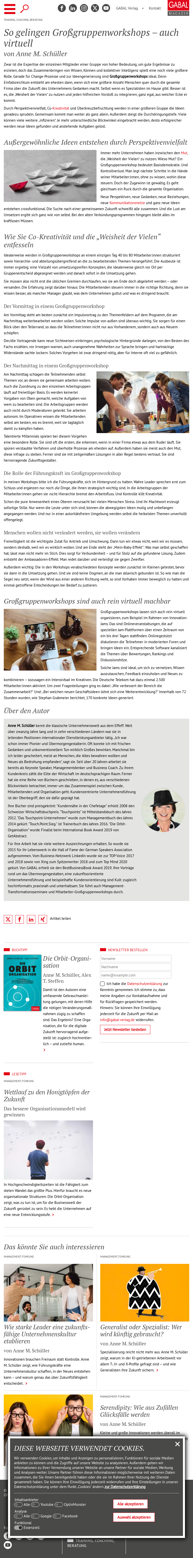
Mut (184, 152)
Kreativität (61, 108)
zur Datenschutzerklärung (125, 1486)
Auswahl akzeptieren (134, 1517)
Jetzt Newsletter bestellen (125, 1029)
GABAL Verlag (127, 8)
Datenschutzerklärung (144, 983)
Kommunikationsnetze (127, 202)
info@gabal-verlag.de (117, 1019)
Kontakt (155, 8)
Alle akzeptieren (130, 1504)
